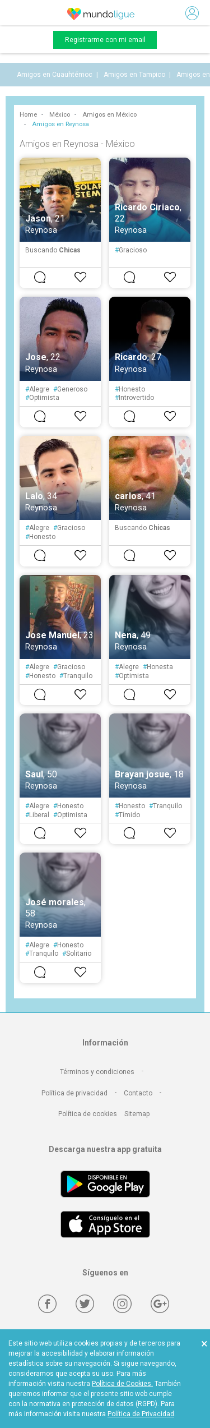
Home (28, 114)
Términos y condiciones (97, 1072)
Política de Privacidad (141, 1414)
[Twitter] (85, 1304)
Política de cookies (87, 1114)
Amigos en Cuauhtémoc (54, 75)
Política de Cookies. (122, 1384)
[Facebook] (47, 1304)
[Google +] (160, 1304)
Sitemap (137, 1114)
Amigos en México (109, 114)
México (59, 114)
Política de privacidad (74, 1093)
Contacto (138, 1093)
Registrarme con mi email (105, 40)
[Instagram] (122, 1304)
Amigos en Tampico (134, 75)
